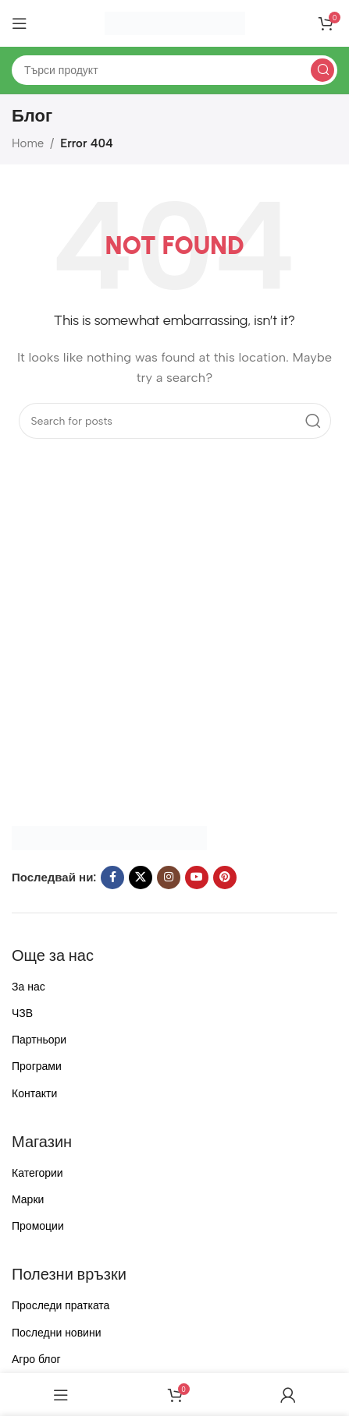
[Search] (174, 70)
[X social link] (140, 877)
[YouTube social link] (196, 877)
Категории (37, 1173)
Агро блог (36, 1359)
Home (28, 143)
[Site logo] (175, 23)
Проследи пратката (60, 1305)
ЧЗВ (22, 1013)
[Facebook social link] (112, 877)
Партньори (39, 1040)
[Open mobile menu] (19, 23)
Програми (37, 1066)
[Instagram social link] (168, 877)
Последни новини (56, 1333)
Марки (28, 1199)
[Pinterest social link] (225, 877)
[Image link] (109, 837)
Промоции (38, 1226)
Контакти (34, 1093)
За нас (28, 987)
